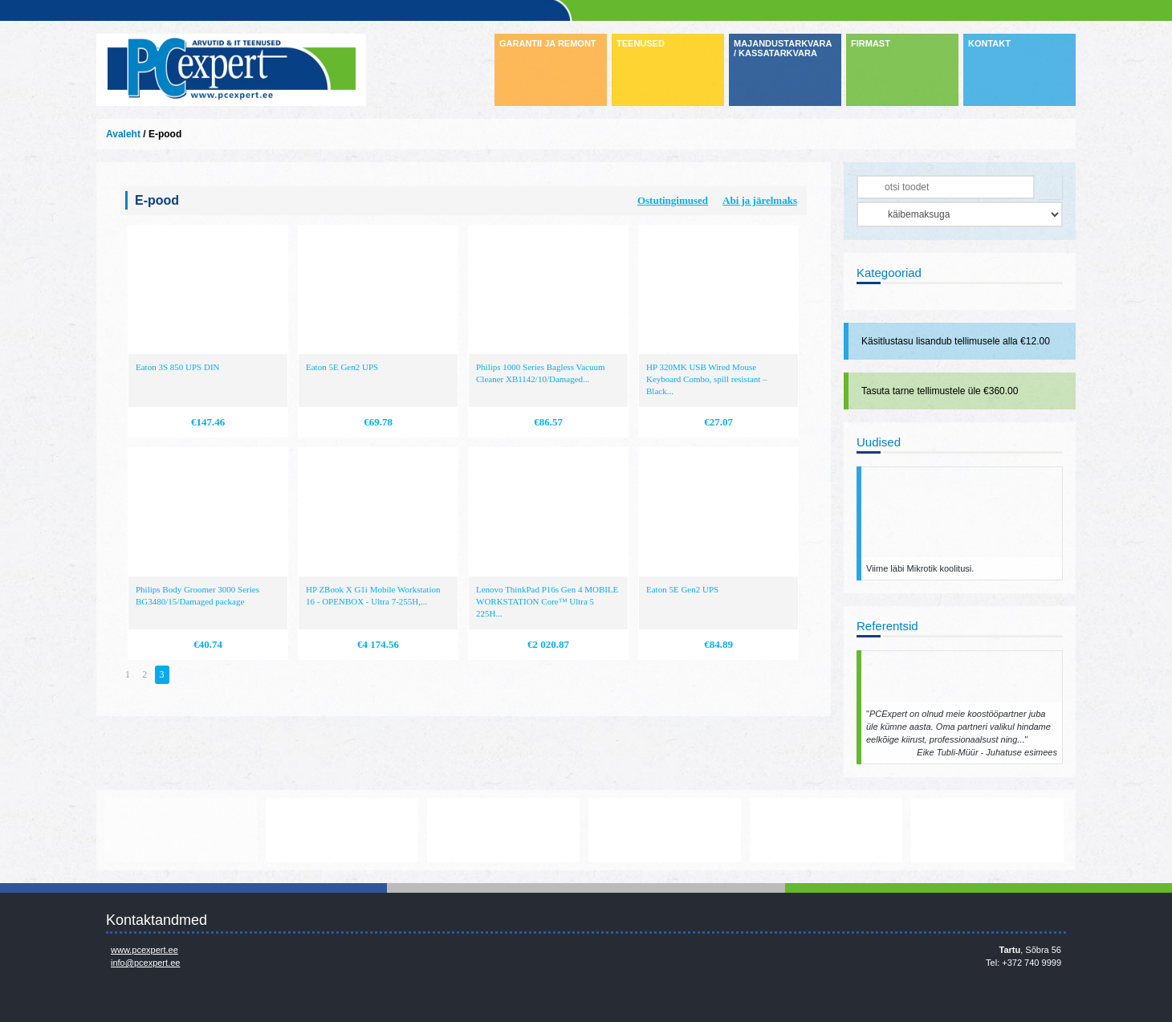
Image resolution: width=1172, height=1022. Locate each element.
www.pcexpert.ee (144, 950)
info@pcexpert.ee (145, 962)
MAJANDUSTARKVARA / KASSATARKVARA (783, 48)
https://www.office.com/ (342, 830)
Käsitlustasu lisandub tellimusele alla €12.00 (955, 341)
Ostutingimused (672, 200)
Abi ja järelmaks (759, 200)
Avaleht (123, 134)
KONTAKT (989, 43)
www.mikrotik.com (180, 830)
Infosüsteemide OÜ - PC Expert (231, 70)
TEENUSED (641, 43)
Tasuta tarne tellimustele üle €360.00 (939, 391)
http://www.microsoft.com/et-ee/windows (664, 830)
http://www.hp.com (826, 830)
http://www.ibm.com (987, 830)
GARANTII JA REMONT (547, 43)
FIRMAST (870, 43)
